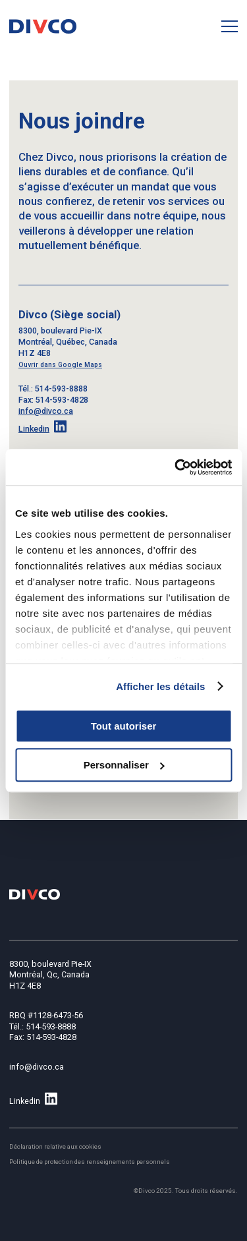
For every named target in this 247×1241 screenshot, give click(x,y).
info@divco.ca (45, 411)
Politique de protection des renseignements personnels (89, 1161)
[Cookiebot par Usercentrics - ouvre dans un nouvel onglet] (176, 467)
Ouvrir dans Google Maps (60, 364)
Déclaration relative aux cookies (55, 1146)
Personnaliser (124, 764)
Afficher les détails (160, 686)
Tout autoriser (124, 726)
